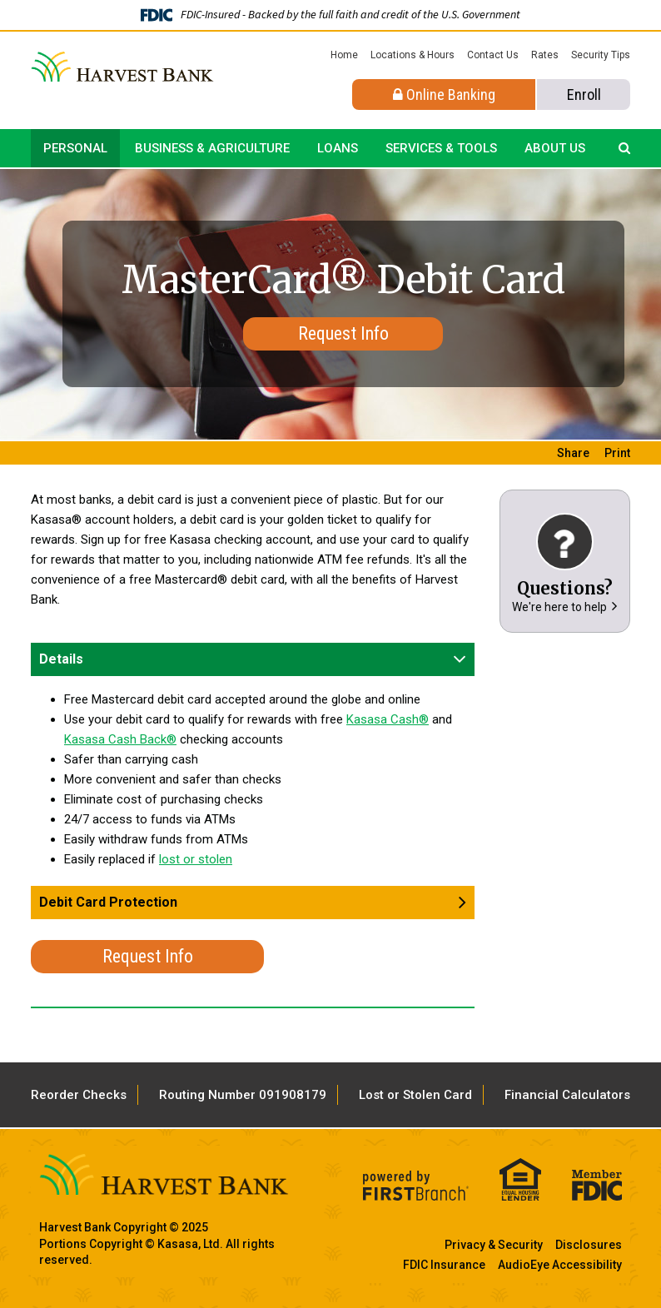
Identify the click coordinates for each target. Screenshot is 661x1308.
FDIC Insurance (444, 1264)
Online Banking (444, 94)
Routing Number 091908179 (242, 1094)
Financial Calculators (567, 1094)
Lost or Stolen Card (415, 1094)
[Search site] (624, 148)
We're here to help (559, 607)
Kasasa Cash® (387, 719)
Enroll (584, 94)
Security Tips (600, 55)
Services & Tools (441, 148)
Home (344, 55)
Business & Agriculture (212, 148)
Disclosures (588, 1244)
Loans (337, 148)
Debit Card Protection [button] (108, 902)
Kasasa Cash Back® (120, 739)
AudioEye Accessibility (560, 1264)
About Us (554, 148)
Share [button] (573, 453)
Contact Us (493, 55)
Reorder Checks (79, 1094)
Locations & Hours (412, 55)
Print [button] (617, 453)
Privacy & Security (494, 1244)
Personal (75, 148)
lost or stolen (195, 859)
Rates (545, 55)
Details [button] (61, 659)
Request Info (343, 333)
